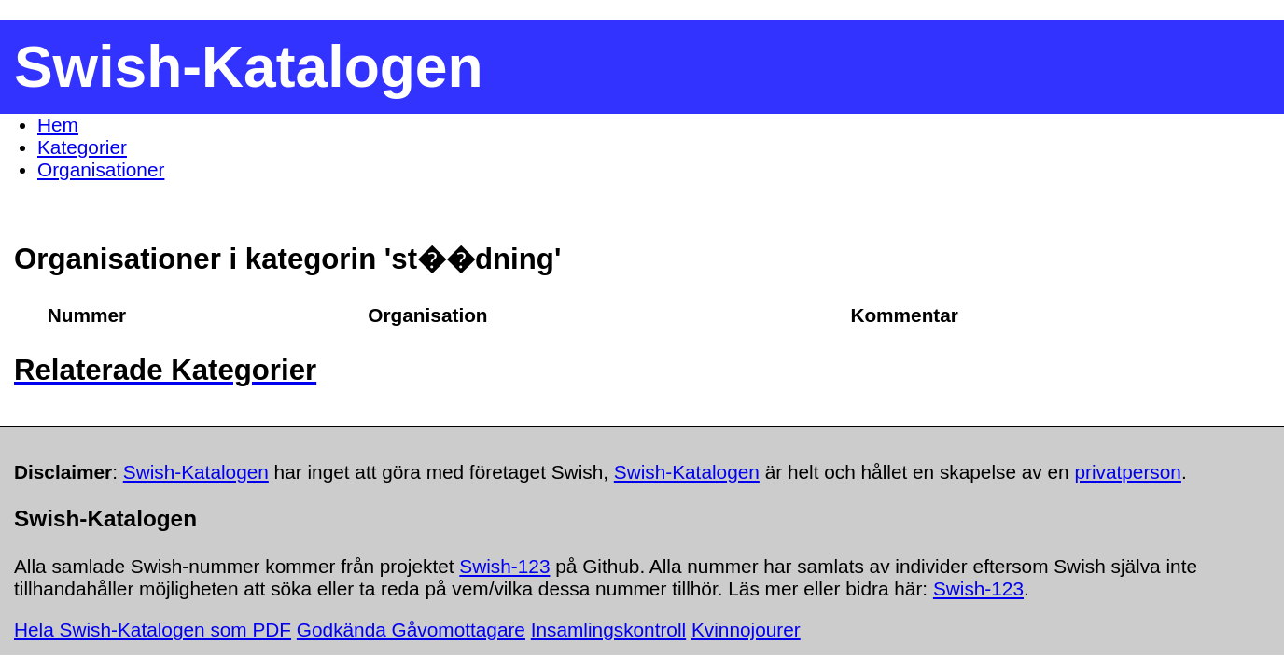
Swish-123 (504, 566)
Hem (57, 124)
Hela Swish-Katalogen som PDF (152, 629)
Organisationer (100, 169)
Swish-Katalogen (196, 472)
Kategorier (82, 147)
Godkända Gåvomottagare (411, 629)
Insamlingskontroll (608, 629)
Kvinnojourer (746, 629)
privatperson (1127, 472)
